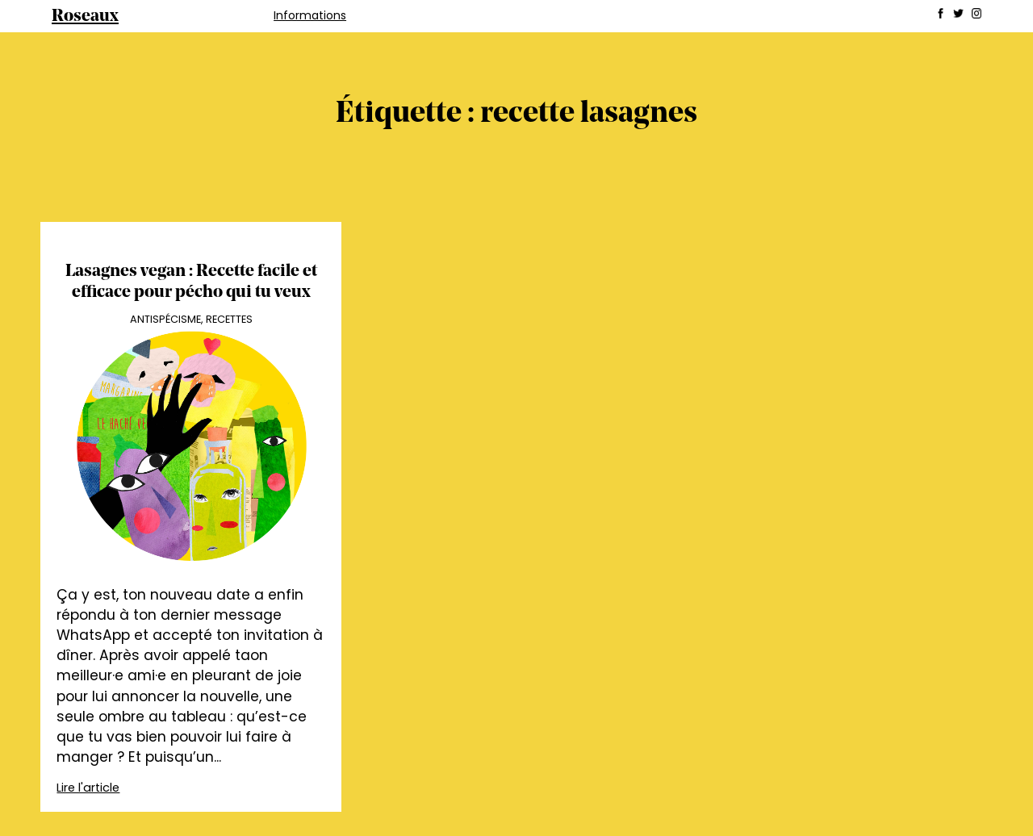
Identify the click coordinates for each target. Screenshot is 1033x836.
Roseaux (85, 16)
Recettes (229, 319)
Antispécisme (165, 319)
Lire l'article (87, 788)
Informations (310, 15)
